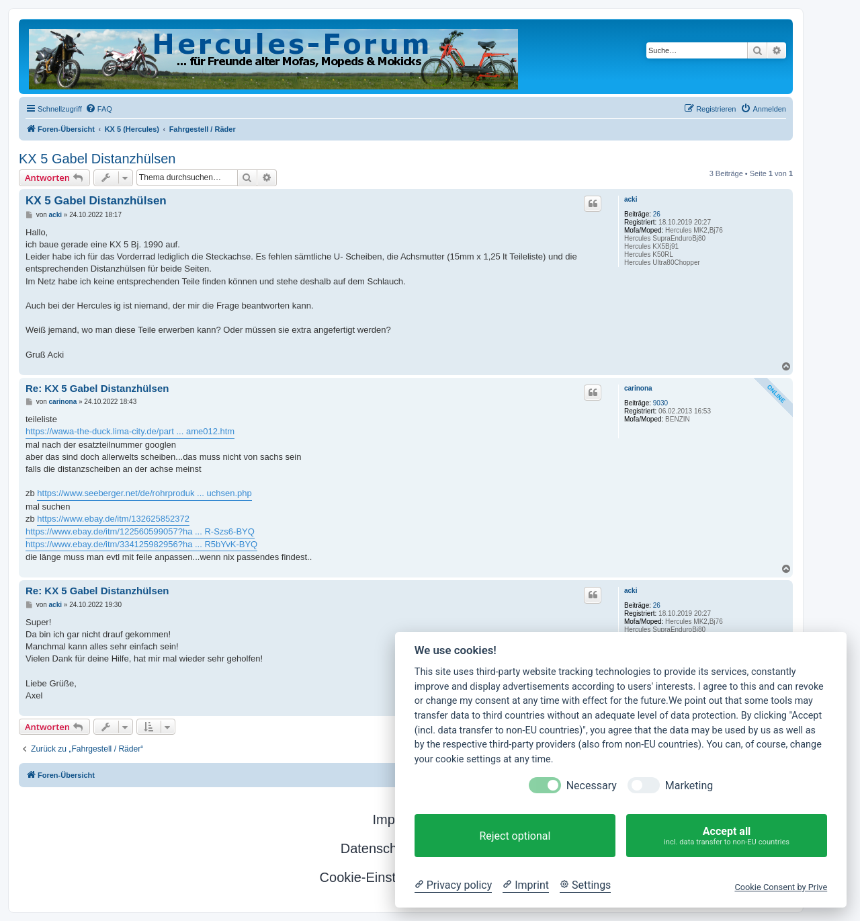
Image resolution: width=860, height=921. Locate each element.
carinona (638, 388)
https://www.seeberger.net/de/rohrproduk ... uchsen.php (144, 493)
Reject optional (514, 836)
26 (656, 214)
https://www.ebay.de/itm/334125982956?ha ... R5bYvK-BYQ (141, 544)
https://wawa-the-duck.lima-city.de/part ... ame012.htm (130, 431)
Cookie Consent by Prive (780, 887)
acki (630, 199)
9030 (660, 403)
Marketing (689, 785)
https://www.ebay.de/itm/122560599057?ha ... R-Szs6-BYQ (140, 531)
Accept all (726, 836)
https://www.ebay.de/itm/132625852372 (113, 519)
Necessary (591, 785)
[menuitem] (98, 109)
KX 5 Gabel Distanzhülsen (97, 158)
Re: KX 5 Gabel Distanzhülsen (97, 388)
